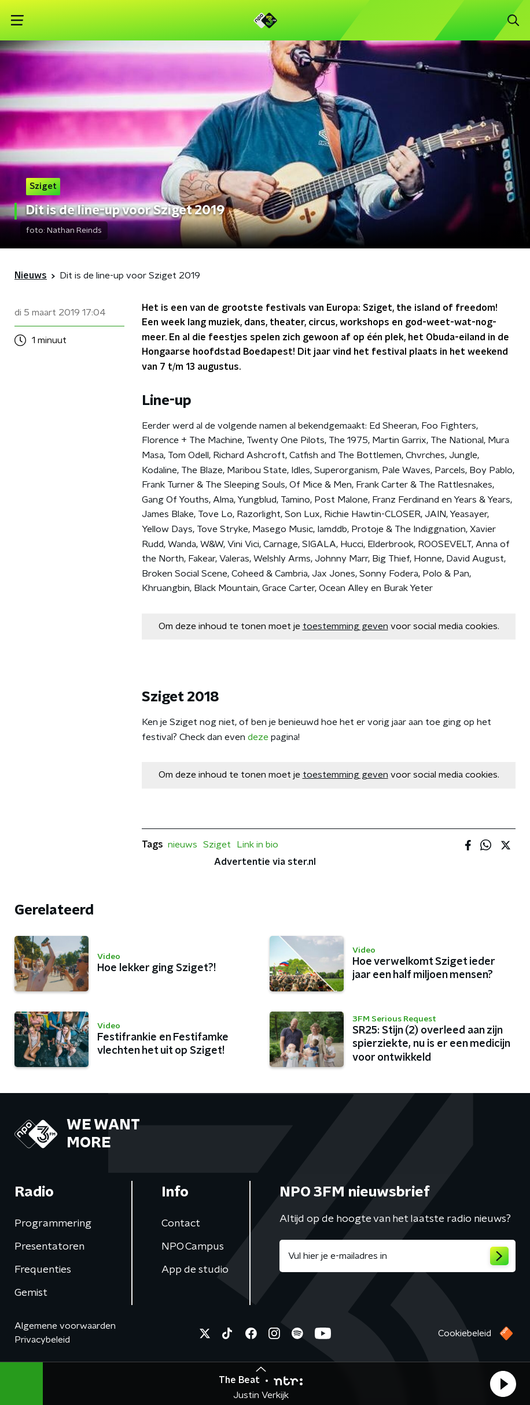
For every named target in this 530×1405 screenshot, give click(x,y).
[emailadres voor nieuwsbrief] (397, 1256)
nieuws (182, 844)
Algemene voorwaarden (65, 1325)
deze (258, 737)
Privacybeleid (42, 1339)
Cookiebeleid (464, 1333)
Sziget (217, 844)
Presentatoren (49, 1247)
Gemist (30, 1293)
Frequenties (42, 1270)
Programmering (52, 1223)
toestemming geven (345, 626)
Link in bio (257, 844)
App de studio (195, 1270)
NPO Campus (192, 1247)
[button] (502, 1383)
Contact (180, 1223)
